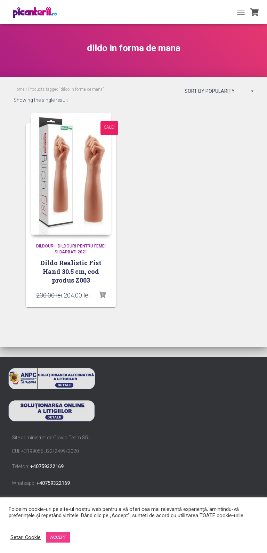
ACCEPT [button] (58, 537)
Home (19, 89)
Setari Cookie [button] (25, 537)
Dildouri (45, 246)
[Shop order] (219, 92)
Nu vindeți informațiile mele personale (52, 523)
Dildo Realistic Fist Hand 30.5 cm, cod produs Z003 (71, 271)
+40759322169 (47, 466)
